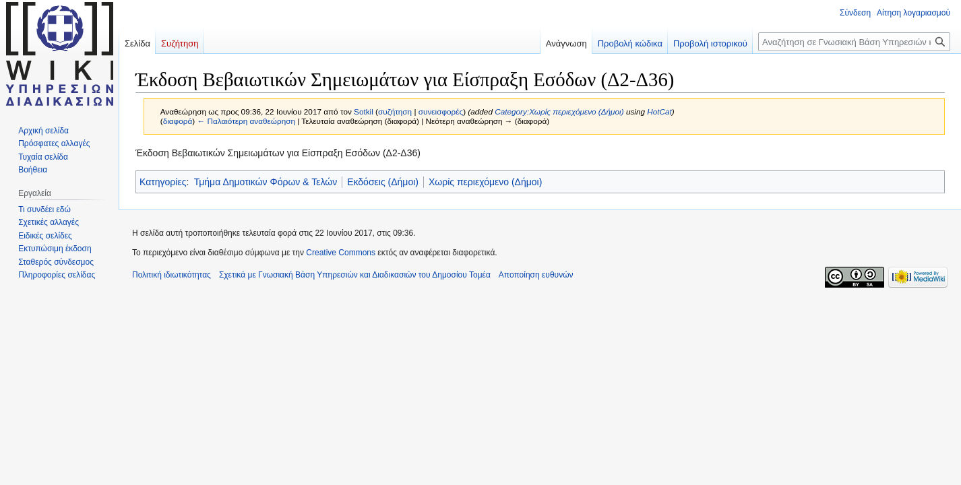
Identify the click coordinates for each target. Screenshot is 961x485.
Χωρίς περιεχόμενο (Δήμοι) (485, 181)
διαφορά (178, 121)
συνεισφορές (440, 111)
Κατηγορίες (163, 181)
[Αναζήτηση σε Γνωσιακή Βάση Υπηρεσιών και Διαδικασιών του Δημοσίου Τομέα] (854, 41)
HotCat (659, 111)
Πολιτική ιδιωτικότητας (171, 275)
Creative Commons (340, 252)
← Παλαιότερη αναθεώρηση (246, 121)
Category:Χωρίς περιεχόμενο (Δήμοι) (559, 111)
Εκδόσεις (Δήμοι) (382, 181)
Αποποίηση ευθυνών (536, 275)
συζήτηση (395, 111)
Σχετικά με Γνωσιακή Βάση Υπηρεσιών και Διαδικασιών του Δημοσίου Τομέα (355, 275)
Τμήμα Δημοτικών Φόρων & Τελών (265, 181)
